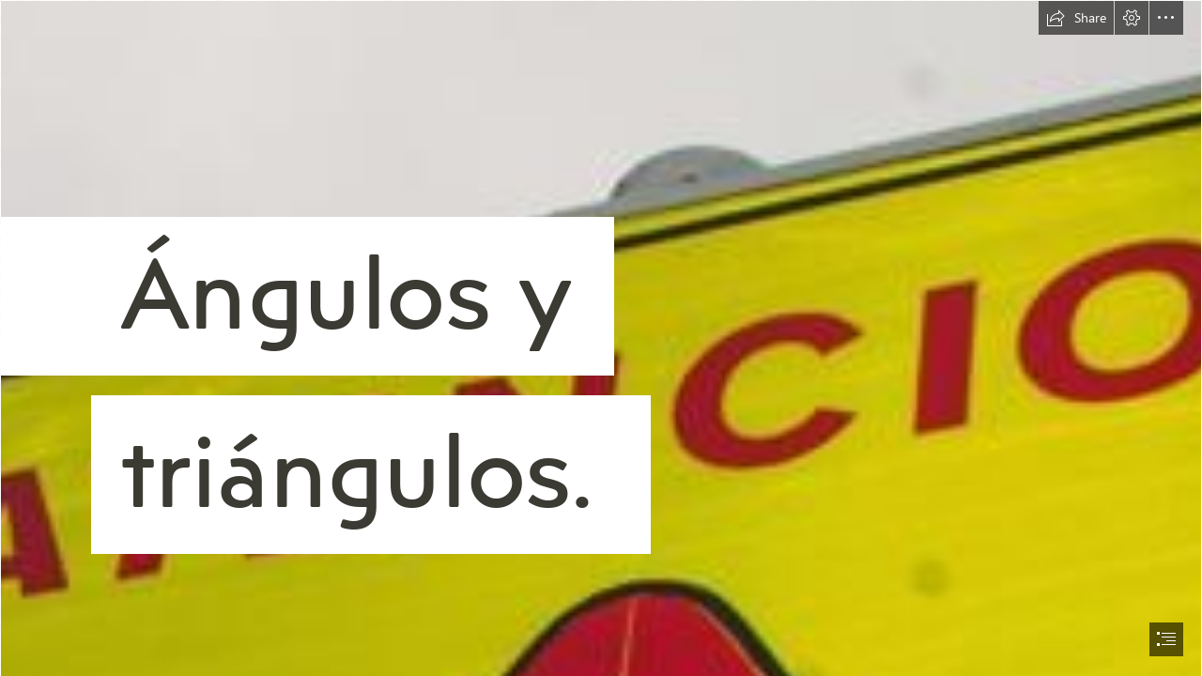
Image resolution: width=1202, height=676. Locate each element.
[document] (601, 338)
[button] (1076, 18)
